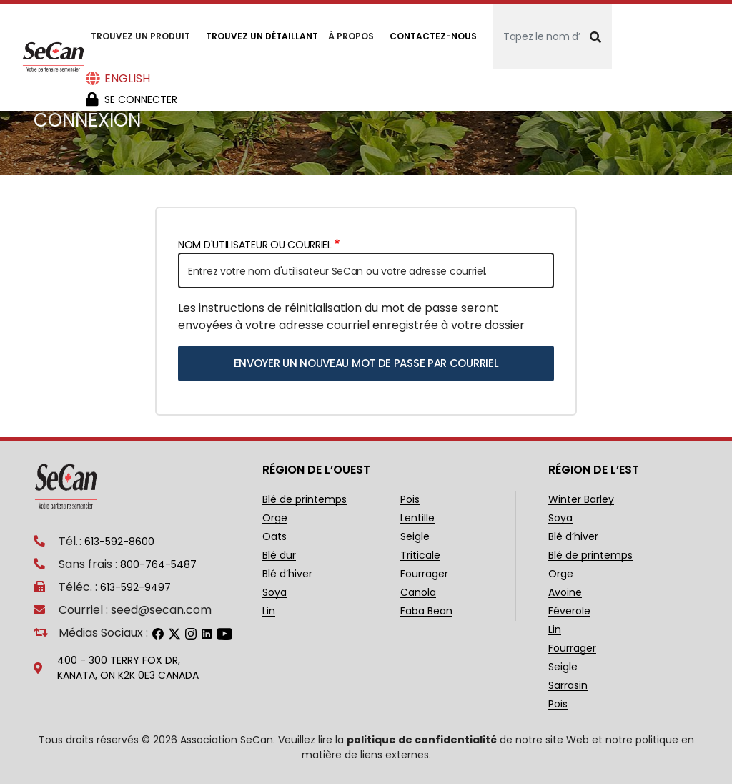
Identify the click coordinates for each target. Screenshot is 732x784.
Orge (274, 518)
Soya (274, 592)
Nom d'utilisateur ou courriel (255, 244)
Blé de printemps (304, 499)
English (127, 78)
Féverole (569, 611)
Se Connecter (140, 99)
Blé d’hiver (287, 574)
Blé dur (279, 555)
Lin (268, 611)
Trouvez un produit (140, 36)
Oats (274, 536)
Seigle (415, 536)
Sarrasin (568, 685)
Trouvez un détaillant (262, 36)
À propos (351, 36)
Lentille (417, 518)
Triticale (420, 555)
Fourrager (424, 574)
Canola (418, 592)
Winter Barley (581, 499)
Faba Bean (426, 611)
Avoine (565, 592)
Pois (410, 499)
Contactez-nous (433, 36)
